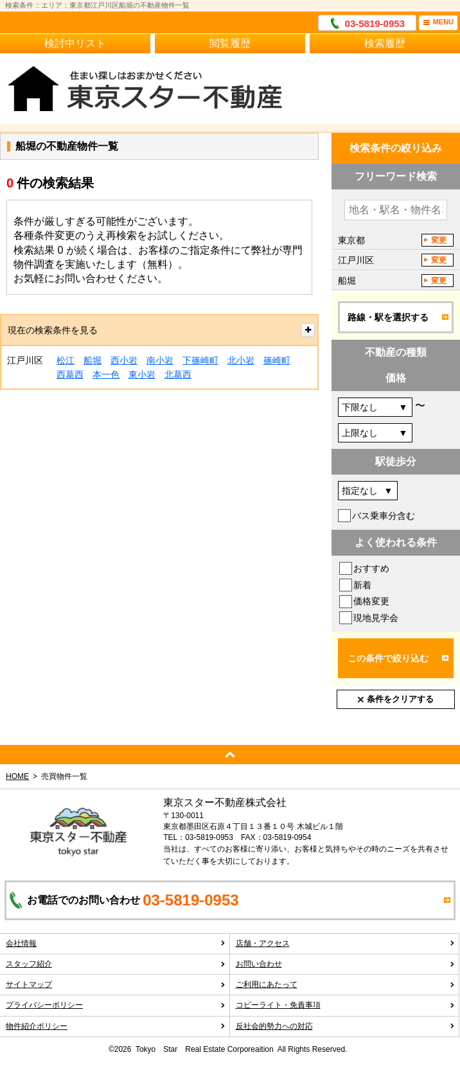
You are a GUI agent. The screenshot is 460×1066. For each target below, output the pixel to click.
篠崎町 (276, 360)
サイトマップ (116, 984)
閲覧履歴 (230, 43)
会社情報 (116, 943)
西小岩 (124, 360)
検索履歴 (384, 43)
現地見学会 (375, 618)
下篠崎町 (200, 360)
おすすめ (371, 568)
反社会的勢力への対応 (346, 1026)
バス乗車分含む (383, 516)
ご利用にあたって (346, 984)
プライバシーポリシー (116, 1004)
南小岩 (159, 360)
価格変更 (371, 601)
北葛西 (177, 374)
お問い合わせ (346, 963)
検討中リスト (75, 43)
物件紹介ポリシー (116, 1026)
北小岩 (240, 360)
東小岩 (141, 374)
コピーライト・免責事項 (346, 1004)
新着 (362, 585)
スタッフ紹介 (116, 963)
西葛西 (70, 374)
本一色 (106, 374)
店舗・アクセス (346, 943)
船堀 (93, 360)
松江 (66, 360)
